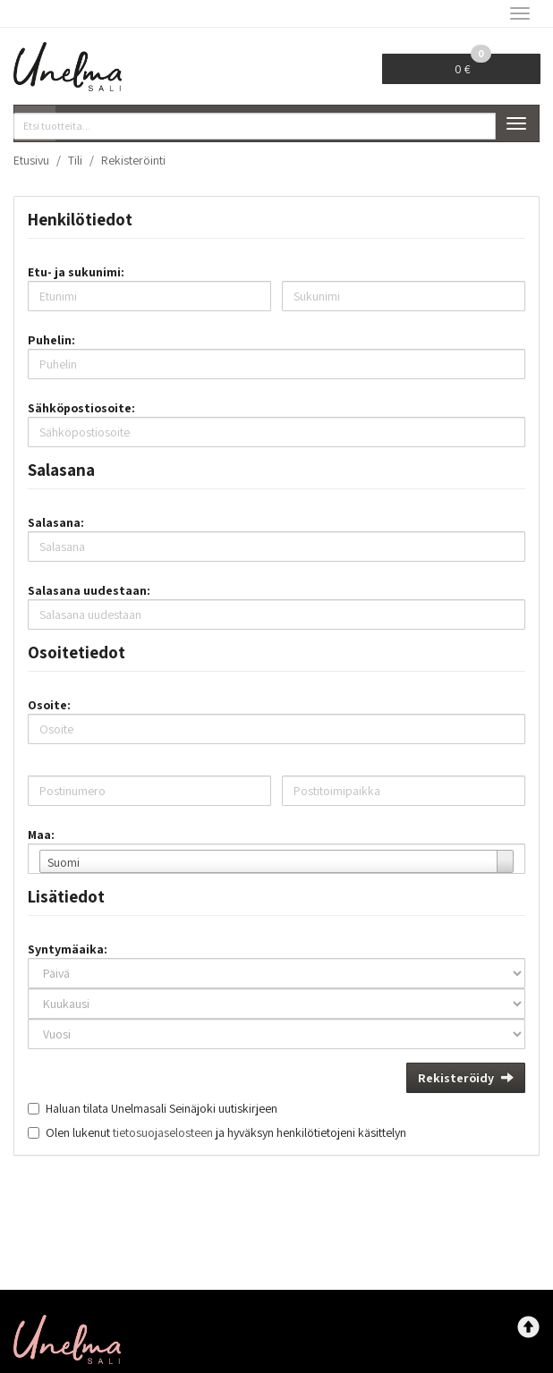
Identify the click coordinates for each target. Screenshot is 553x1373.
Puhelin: (51, 340)
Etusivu (31, 160)
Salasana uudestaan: (89, 590)
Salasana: (56, 522)
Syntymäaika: (67, 949)
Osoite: (49, 705)
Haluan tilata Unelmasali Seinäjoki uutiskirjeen (161, 1108)
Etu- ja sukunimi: (76, 272)
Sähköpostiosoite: (81, 408)
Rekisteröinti (133, 160)
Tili (75, 160)
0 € (473, 65)
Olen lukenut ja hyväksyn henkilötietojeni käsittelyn (226, 1132)
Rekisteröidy (466, 1078)
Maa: (41, 834)
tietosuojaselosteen (163, 1132)
